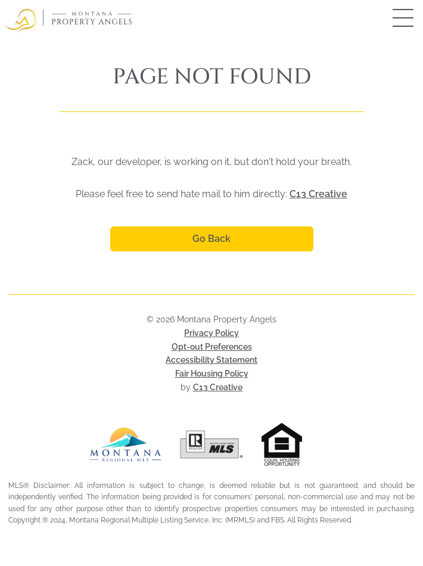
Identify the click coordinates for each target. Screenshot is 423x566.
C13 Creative (318, 194)
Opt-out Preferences (212, 347)
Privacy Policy (211, 333)
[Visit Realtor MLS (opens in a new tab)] (212, 444)
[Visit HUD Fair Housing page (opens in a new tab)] (297, 444)
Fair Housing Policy (211, 373)
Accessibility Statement (211, 360)
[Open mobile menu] (390, 18)
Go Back (211, 238)
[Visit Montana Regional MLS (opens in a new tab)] (125, 444)
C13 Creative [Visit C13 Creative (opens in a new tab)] (217, 387)
